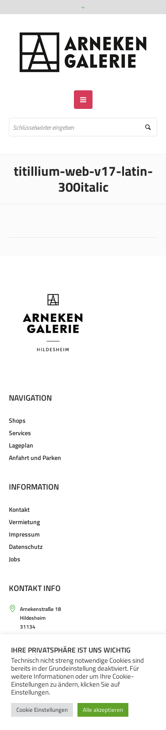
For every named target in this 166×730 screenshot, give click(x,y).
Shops (17, 420)
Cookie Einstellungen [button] (42, 709)
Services (20, 432)
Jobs (14, 559)
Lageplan (21, 445)
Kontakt (19, 509)
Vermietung (24, 521)
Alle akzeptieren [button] (103, 709)
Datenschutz (25, 546)
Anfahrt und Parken (35, 457)
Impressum (24, 534)
